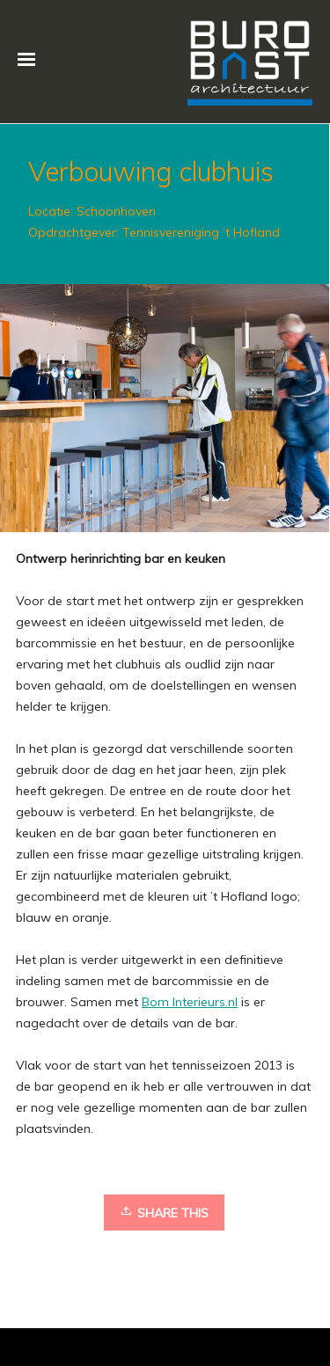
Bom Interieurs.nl (190, 1002)
